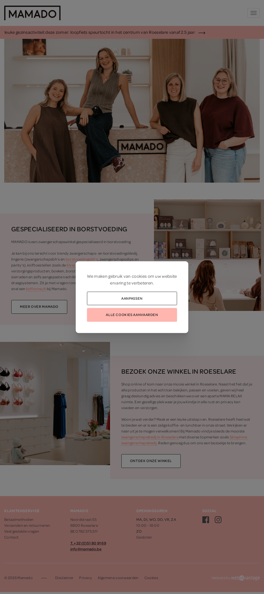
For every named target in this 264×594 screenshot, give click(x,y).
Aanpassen (132, 298)
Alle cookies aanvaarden (132, 314)
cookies (139, 276)
